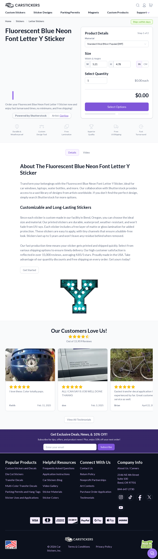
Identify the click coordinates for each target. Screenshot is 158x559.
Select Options (116, 107)
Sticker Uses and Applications (22, 497)
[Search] (138, 5)
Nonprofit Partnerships (93, 479)
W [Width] (87, 64)
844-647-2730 (125, 489)
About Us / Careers (128, 468)
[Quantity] (96, 80)
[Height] (122, 64)
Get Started (29, 270)
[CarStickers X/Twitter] (149, 498)
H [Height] (111, 64)
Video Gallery (50, 485)
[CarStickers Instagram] (120, 498)
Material (89, 38)
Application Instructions (56, 474)
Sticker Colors (51, 497)
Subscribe (106, 446)
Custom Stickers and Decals (20, 468)
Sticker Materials (52, 491)
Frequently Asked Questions (58, 468)
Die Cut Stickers (14, 474)
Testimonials (87, 497)
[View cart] (151, 5)
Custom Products (118, 12)
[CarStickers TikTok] (130, 498)
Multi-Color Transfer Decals (21, 485)
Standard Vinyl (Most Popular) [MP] (105, 43)
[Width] (98, 64)
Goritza (64, 115)
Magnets (93, 12)
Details (72, 152)
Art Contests (87, 485)
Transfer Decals (14, 479)
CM (145, 64)
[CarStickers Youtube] (120, 508)
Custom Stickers (15, 12)
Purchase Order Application (95, 491)
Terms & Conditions (79, 546)
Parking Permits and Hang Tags (23, 491)
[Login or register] (144, 5)
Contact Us (86, 468)
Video (86, 152)
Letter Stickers (36, 21)
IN (139, 64)
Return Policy (87, 474)
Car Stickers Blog (52, 479)
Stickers (20, 21)
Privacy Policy (104, 546)
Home (8, 21)
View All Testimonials (79, 419)
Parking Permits (70, 12)
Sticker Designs (43, 12)
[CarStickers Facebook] (139, 498)
